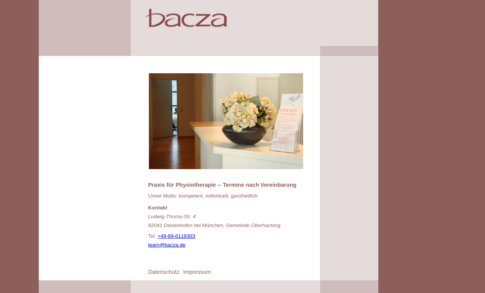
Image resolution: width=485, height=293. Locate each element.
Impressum (197, 272)
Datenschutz (163, 272)
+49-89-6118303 (176, 236)
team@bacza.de (166, 245)
